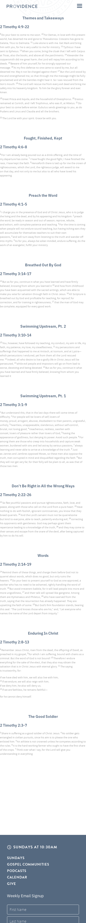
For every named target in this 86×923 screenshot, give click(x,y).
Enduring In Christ (43, 633)
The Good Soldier (43, 716)
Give (11, 883)
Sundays (16, 858)
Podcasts (16, 870)
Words (43, 555)
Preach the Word (43, 195)
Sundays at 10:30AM (35, 847)
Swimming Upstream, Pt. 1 (43, 395)
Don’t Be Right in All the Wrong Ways (43, 485)
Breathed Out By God (43, 264)
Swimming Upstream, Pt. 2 (43, 326)
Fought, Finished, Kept (43, 137)
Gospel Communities (28, 864)
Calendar (17, 877)
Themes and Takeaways (43, 17)
